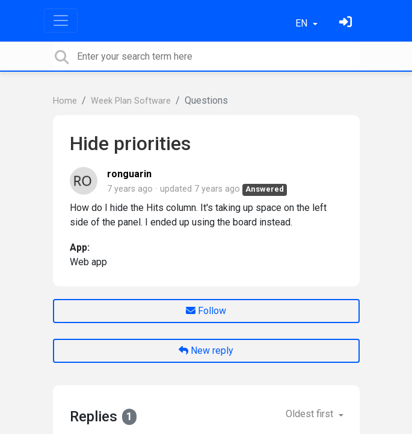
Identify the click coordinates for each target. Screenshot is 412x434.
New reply (206, 350)
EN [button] (302, 23)
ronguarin (129, 174)
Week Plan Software (131, 101)
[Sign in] (347, 23)
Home (65, 101)
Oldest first (311, 414)
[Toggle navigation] (61, 20)
